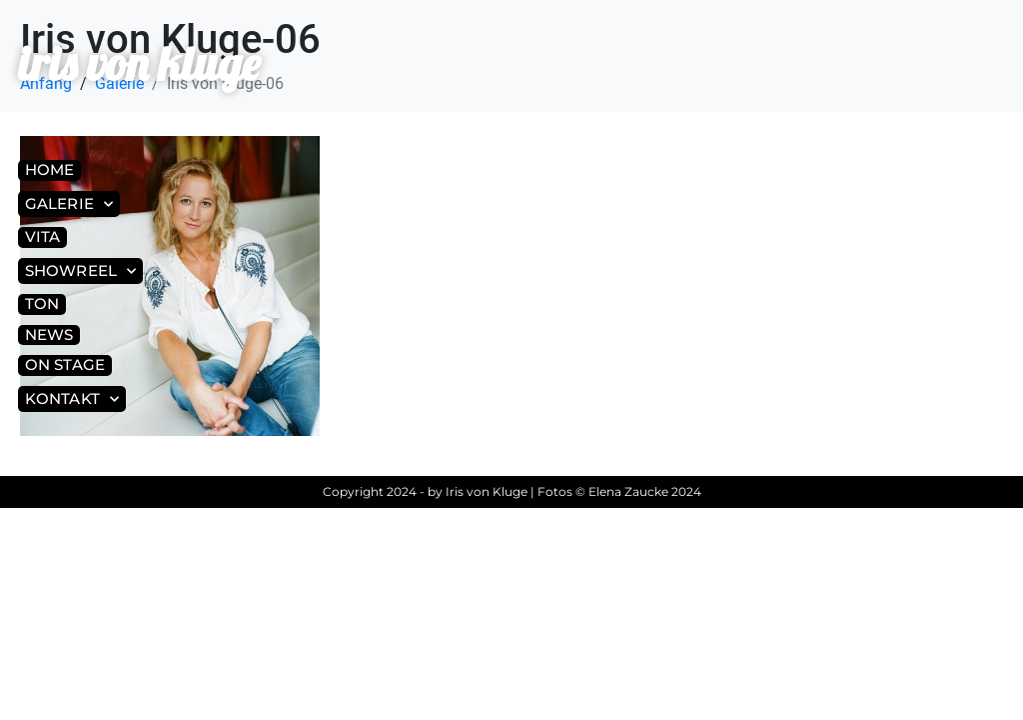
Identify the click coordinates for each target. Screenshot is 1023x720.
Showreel (80, 271)
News (49, 334)
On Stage (65, 364)
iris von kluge (139, 63)
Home (49, 169)
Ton (42, 303)
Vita (42, 236)
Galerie (69, 204)
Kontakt (72, 399)
